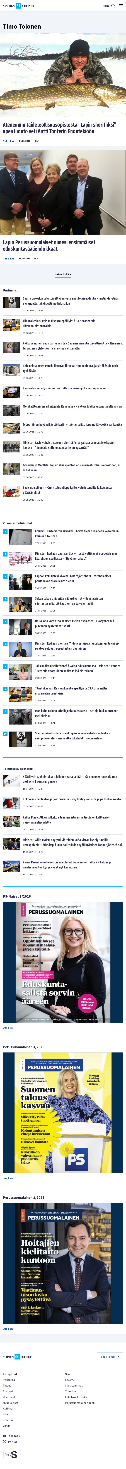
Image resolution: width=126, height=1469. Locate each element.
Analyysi (8, 1391)
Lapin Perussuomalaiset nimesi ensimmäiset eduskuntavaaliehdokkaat (49, 245)
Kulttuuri (8, 1409)
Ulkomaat (9, 1397)
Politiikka (8, 141)
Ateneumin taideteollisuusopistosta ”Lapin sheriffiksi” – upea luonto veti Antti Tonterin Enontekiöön (61, 128)
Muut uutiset (10, 1403)
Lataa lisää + (63, 274)
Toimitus (70, 1391)
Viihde (6, 1426)
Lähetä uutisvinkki (76, 1397)
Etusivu (69, 1380)
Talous (7, 1386)
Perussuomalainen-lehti (80, 1403)
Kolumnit (9, 1420)
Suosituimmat (74, 1386)
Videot (7, 1414)
